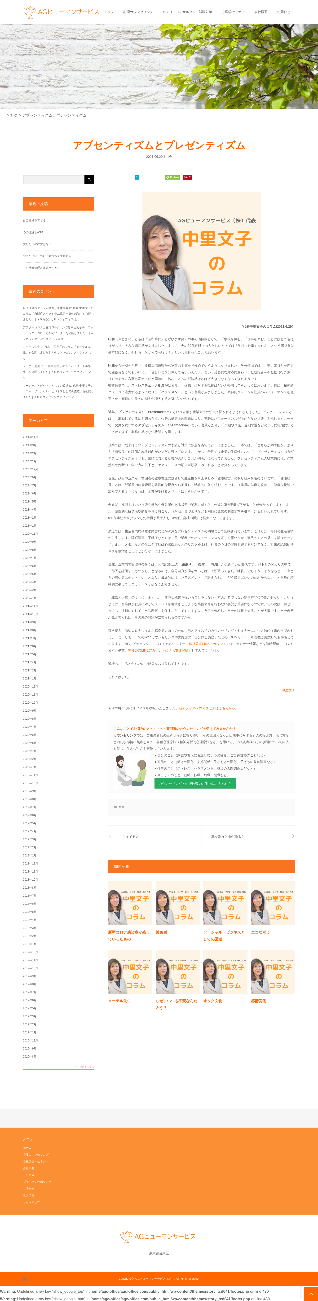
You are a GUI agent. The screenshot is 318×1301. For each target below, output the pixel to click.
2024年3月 (29, 445)
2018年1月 (29, 944)
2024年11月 (30, 437)
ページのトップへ (84, 1067)
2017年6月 (29, 1000)
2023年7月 (29, 485)
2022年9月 (29, 541)
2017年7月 (29, 992)
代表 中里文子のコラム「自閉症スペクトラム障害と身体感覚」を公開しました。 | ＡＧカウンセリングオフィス (58, 313)
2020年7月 (29, 726)
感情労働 (258, 1001)
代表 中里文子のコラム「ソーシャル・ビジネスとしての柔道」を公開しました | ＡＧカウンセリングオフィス (58, 391)
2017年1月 (29, 1032)
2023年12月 (30, 469)
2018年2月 (29, 936)
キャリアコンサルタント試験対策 (187, 12)
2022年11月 (30, 533)
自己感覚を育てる (34, 220)
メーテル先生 (119, 1001)
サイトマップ (31, 1202)
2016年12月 (30, 1040)
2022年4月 (29, 582)
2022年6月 (29, 566)
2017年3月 (29, 1016)
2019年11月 (30, 775)
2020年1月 (29, 767)
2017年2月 (29, 1024)
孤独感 (161, 932)
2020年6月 (29, 734)
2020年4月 (29, 751)
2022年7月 (29, 558)
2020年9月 (29, 710)
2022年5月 (29, 574)
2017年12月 (30, 952)
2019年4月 (29, 831)
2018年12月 (30, 863)
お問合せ (283, 12)
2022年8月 (29, 549)
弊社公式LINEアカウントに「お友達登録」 (160, 650)
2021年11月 (30, 606)
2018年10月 (30, 879)
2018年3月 (29, 928)
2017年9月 (29, 976)
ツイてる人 (130, 836)
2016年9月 (29, 1048)
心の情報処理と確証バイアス (41, 267)
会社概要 (261, 12)
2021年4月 (29, 662)
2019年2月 (29, 847)
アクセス (28, 1175)
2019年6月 (29, 815)
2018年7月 (29, 895)
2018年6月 (29, 903)
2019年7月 (29, 807)
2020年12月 (30, 686)
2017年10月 (30, 968)
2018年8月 (29, 887)
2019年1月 (29, 855)
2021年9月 (29, 622)
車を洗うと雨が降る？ (227, 836)
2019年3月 (29, 839)
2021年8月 (29, 630)
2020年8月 (29, 718)
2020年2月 (29, 759)
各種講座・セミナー (36, 1161)
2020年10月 (30, 702)
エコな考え (260, 932)
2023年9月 (29, 477)
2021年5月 (29, 654)
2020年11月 (30, 694)
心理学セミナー (233, 12)
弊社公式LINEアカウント (207, 644)
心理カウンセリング (138, 12)
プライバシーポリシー (37, 1181)
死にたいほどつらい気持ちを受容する (47, 256)
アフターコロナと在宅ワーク (41, 327)
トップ (109, 12)
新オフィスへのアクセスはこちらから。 (208, 708)
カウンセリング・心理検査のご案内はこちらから (195, 783)
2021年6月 (29, 646)
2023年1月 (29, 525)
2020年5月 (29, 743)
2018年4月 (29, 920)
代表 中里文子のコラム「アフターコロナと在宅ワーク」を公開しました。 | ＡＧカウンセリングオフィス (58, 333)
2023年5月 (29, 501)
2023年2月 (29, 517)
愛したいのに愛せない (37, 244)
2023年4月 (29, 509)
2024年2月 (29, 453)
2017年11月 (30, 960)
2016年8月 (29, 1056)
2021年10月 (30, 614)
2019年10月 (30, 783)
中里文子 (288, 690)
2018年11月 (30, 871)
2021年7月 (29, 638)
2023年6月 (29, 493)
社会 (169, 156)
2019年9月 (29, 791)
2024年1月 (29, 461)
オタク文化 (212, 1001)
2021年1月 (29, 678)
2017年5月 (29, 1008)
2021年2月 (29, 670)
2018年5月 (29, 911)
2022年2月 (29, 590)
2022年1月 (29, 598)
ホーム (27, 1147)
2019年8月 (29, 799)
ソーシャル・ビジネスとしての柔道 (45, 385)
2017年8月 (29, 984)
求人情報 (28, 1195)
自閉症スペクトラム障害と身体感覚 (45, 308)
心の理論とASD (33, 232)
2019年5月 (29, 823)
